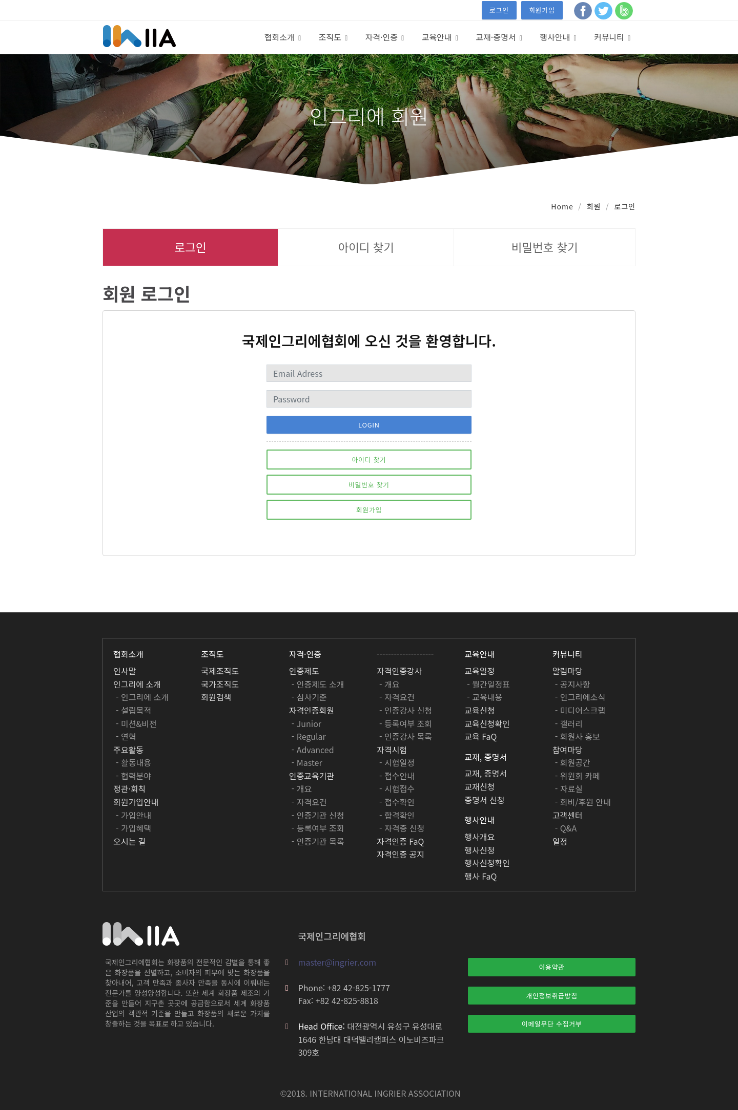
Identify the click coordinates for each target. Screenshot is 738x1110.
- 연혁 (126, 736)
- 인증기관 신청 (318, 815)
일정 (559, 841)
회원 (594, 206)
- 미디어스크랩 (580, 710)
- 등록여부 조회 (318, 828)
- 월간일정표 (488, 684)
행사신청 (479, 850)
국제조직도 (220, 671)
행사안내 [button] (556, 37)
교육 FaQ (480, 736)
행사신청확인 (486, 863)
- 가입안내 (133, 815)
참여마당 (567, 749)
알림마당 (567, 671)
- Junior (306, 723)
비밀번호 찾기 (544, 247)
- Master (307, 762)
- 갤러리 (569, 723)
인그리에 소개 (137, 684)
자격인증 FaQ (400, 841)
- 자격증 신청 (401, 828)
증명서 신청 (484, 800)
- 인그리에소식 (580, 697)
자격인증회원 (311, 710)
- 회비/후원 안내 (583, 802)
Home (562, 206)
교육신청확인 (486, 723)
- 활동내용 (133, 762)
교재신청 (479, 786)
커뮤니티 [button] (610, 37)
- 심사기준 (309, 697)
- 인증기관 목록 (318, 841)
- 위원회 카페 (577, 776)
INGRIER (390, 1093)
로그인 (499, 10)
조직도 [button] (331, 37)
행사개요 (479, 836)
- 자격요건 (309, 802)
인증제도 (304, 671)
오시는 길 (129, 841)
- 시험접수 (397, 788)
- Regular (309, 736)
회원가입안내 (135, 802)
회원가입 (542, 10)
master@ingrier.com (337, 962)
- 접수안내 (397, 776)
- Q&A (566, 828)
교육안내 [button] (438, 37)
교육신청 (479, 710)
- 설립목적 (133, 710)
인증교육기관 (311, 776)
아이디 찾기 (366, 247)
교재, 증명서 (485, 773)
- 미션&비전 (136, 723)
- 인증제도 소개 (318, 684)
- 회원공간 (572, 762)
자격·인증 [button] (382, 37)
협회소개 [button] (280, 37)
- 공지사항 (572, 684)
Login (369, 425)
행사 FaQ (480, 876)
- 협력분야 (133, 776)
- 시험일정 (397, 762)
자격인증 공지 (400, 854)
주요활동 (128, 749)
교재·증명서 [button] (497, 37)
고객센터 (567, 815)
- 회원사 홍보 (577, 736)
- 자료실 (569, 788)
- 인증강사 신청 (405, 710)
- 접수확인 (397, 802)
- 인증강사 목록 (405, 736)
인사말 (124, 671)
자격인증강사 (399, 671)
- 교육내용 (484, 697)
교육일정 (479, 671)
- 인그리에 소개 (142, 697)
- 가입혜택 (133, 828)
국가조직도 (220, 684)
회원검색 (216, 697)
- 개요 (302, 788)
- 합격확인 (397, 815)
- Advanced (313, 749)
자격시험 (392, 749)
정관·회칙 (129, 788)
